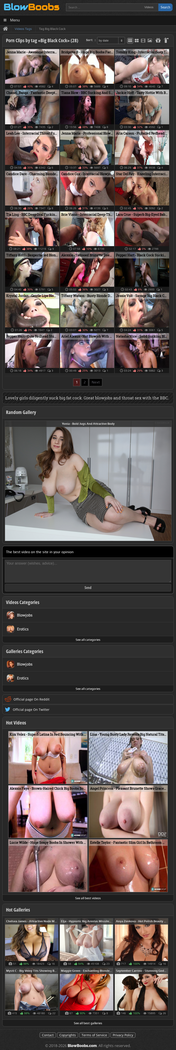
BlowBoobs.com (82, 1046)
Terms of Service (94, 1035)
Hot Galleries (18, 910)
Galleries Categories (24, 651)
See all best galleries (88, 1023)
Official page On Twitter (31, 709)
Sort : (91, 40)
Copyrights (67, 1035)
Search (165, 7)
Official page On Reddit (32, 699)
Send (88, 587)
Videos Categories (22, 602)
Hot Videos (16, 722)
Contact (48, 1035)
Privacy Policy (123, 1035)
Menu (15, 20)
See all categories (88, 639)
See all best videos (88, 898)
